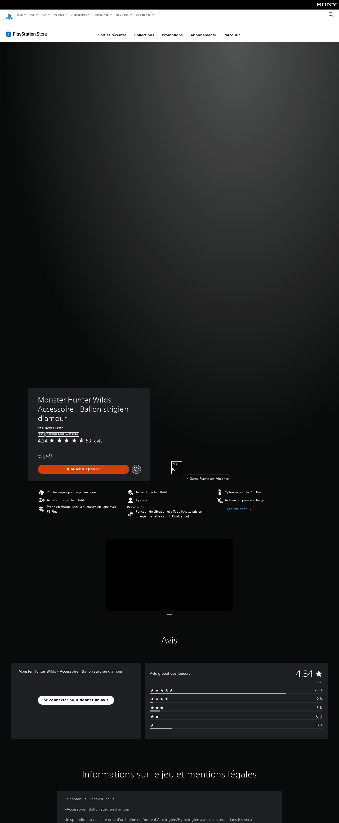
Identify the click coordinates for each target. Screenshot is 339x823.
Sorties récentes (112, 30)
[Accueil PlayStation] (9, 15)
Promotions (172, 30)
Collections (144, 30)
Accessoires (79, 14)
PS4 (44, 14)
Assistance (143, 14)
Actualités (101, 14)
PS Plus (59, 14)
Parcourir (232, 30)
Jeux (20, 14)
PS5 (32, 14)
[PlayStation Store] (27, 29)
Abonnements (203, 30)
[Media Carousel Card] (169, 570)
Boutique (122, 14)
